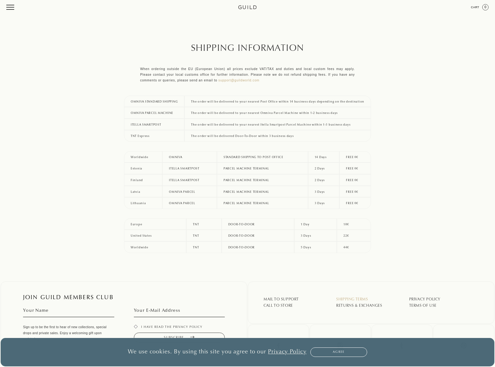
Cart (480, 7)
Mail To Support (281, 299)
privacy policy (187, 327)
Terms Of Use (423, 306)
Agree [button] (339, 352)
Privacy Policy (424, 299)
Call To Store (278, 306)
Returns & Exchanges (359, 306)
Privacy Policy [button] (287, 352)
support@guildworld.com (238, 80)
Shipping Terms (352, 299)
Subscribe (179, 337)
